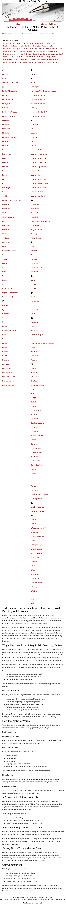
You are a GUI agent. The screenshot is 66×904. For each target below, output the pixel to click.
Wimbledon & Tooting (42, 57)
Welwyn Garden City (38, 536)
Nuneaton (34, 272)
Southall (34, 414)
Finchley (5, 305)
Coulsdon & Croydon (9, 251)
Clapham (5, 234)
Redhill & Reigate (37, 335)
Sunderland (35, 457)
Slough (35, 54)
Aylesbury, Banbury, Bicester (11, 82)
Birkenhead (6, 120)
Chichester (6, 213)
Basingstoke (42, 62)
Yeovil (33, 599)
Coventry (41, 48)
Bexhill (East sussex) (9, 116)
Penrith (33, 297)
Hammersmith (7, 339)
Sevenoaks (35, 377)
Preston (33, 314)
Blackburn (5, 141)
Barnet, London (7, 99)
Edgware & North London (10, 293)
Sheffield (34, 381)
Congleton (5, 242)
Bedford (5, 108)
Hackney (5, 326)
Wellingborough (36, 545)
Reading (15, 59)
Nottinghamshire (36, 267)
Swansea (34, 469)
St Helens (34, 431)
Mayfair (45, 51)
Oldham (34, 280)
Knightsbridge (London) (39, 112)
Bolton (4, 150)
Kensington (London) (38, 95)
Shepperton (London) (38, 385)
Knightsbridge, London (38, 116)
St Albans (34, 427)
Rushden (34, 360)
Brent (4, 171)
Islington (34, 74)
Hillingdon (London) (8, 377)
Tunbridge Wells (41, 59)
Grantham (6, 51)
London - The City (37, 175)
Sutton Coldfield (36, 465)
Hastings (6, 46)
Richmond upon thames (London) (42, 343)
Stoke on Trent (36, 448)
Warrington (34, 532)
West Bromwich (36, 549)
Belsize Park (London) (9, 112)
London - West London (38, 196)
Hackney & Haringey (9, 330)
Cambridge (6, 188)
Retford (33, 339)
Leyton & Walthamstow (23, 48)
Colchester (31, 59)
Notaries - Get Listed (48, 24)
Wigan (33, 570)
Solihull (33, 402)
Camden (5, 192)
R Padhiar (47, 43)
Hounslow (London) (8, 381)
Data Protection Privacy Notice (33, 903)
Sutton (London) (36, 461)
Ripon (33, 347)
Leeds (26, 57)
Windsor (53, 57)
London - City (35, 171)
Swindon (34, 473)
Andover (5, 74)
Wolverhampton (36, 583)
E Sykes (20, 51)
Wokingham (33, 62)
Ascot (57, 62)
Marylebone (35, 225)
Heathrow (29, 54)
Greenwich (6, 318)
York (60, 48)
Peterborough (35, 301)
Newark (33, 246)
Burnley (4, 175)
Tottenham (34, 490)
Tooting (33, 486)
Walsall (33, 520)
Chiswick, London (8, 217)
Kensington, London (38, 99)
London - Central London (39, 150)
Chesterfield (6, 204)
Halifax (4, 335)
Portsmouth (35, 309)
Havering (5, 356)
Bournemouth (7, 48)
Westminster (35, 557)
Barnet (4, 95)
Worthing (34, 591)
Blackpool (5, 145)
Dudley (4, 280)
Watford (29, 51)
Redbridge (34, 322)
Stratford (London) (37, 452)
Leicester (34, 133)
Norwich (34, 259)
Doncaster (35, 51)
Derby (40, 54)
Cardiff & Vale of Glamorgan (11, 200)
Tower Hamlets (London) (39, 494)
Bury (3, 179)
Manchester (35, 213)
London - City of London (39, 167)
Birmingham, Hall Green (10, 137)
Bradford (5, 167)
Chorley (5, 221)
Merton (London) (36, 234)
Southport (34, 419)
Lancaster (34, 124)
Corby (4, 246)
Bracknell (25, 62)
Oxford (33, 284)
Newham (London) (37, 255)
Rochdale (34, 351)
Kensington (47, 54)
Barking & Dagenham (9, 91)
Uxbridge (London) (37, 507)
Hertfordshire (6, 368)
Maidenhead (7, 59)
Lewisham (34, 137)
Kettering (34, 108)
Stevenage (34, 440)
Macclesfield (51, 48)
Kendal (33, 82)
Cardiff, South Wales (40, 46)
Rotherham (35, 356)
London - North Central (39, 188)
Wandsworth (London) (38, 528)
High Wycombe (7, 372)
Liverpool (22, 54)
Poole (33, 305)
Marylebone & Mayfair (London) (41, 221)
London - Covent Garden (39, 179)
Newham (34, 251)
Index (17, 24)
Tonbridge (34, 482)
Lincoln (33, 141)
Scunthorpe (35, 372)
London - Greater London (39, 183)
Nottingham (35, 263)
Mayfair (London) (37, 230)
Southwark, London (37, 423)
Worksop (34, 587)
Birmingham (18, 43)
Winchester (7, 43)
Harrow (4, 343)
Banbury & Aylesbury (36, 43)
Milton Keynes (36, 238)
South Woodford (36, 410)
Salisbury (34, 368)
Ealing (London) (7, 288)
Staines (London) (37, 436)
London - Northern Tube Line (41, 192)
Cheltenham (23, 59)
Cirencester (6, 225)
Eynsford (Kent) (7, 297)
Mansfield (34, 217)
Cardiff (27, 46)
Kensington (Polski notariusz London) (43, 91)
